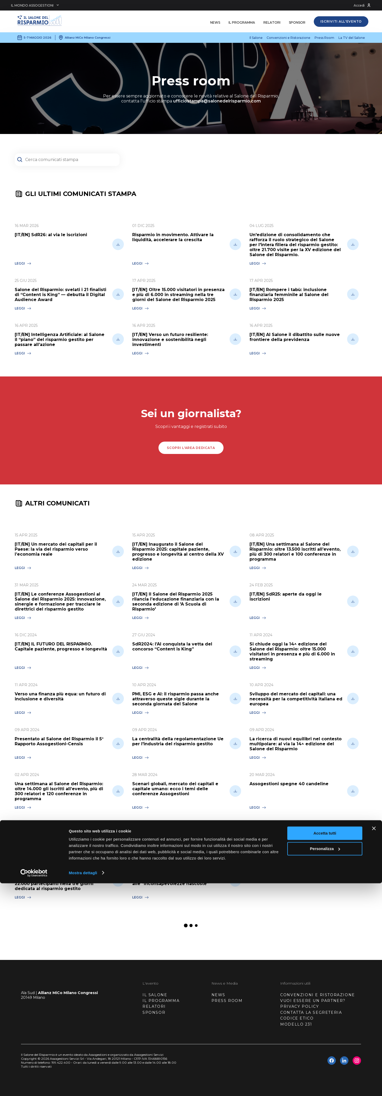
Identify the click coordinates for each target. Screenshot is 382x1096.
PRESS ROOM (227, 1000)
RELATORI (154, 1006)
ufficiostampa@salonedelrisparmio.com (217, 101)
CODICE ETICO (297, 1018)
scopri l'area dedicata (191, 448)
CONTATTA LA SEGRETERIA (311, 1012)
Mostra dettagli (83, 1085)
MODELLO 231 (296, 1024)
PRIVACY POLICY (299, 1006)
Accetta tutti (325, 1046)
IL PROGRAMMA (160, 1000)
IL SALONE (154, 994)
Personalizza (325, 1061)
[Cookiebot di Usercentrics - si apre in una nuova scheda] (34, 1086)
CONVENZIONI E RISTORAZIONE (317, 994)
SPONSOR (153, 1012)
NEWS (218, 994)
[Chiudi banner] (374, 1041)
